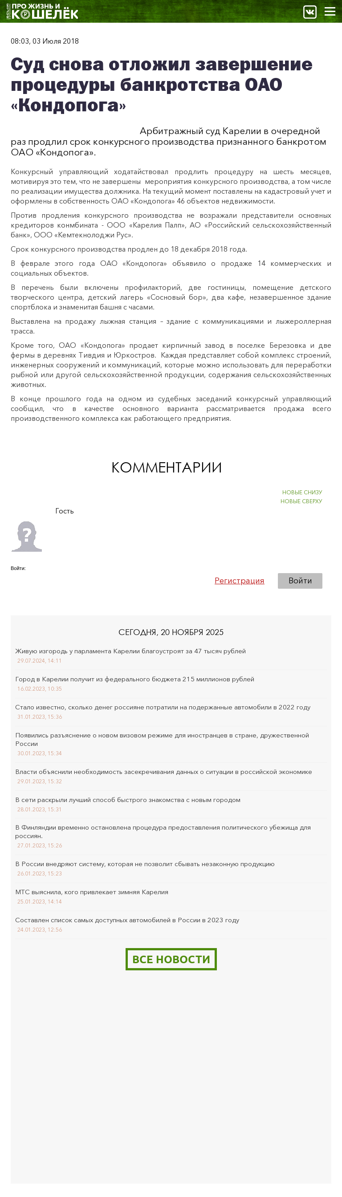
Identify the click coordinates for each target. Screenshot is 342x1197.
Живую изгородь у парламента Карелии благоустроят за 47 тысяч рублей (130, 651)
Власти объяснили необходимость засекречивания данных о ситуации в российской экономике (163, 771)
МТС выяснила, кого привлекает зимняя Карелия (91, 892)
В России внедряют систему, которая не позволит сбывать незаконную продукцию (145, 863)
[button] (18, 580)
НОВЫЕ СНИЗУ (302, 492)
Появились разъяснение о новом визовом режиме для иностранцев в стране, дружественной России (162, 739)
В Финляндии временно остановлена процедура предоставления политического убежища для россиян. (163, 831)
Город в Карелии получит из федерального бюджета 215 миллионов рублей (134, 679)
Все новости (171, 959)
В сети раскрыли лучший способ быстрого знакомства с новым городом (127, 799)
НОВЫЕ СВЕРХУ (301, 501)
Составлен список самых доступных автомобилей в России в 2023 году (127, 920)
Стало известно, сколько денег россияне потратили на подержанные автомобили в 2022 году (162, 707)
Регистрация (240, 580)
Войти (300, 581)
